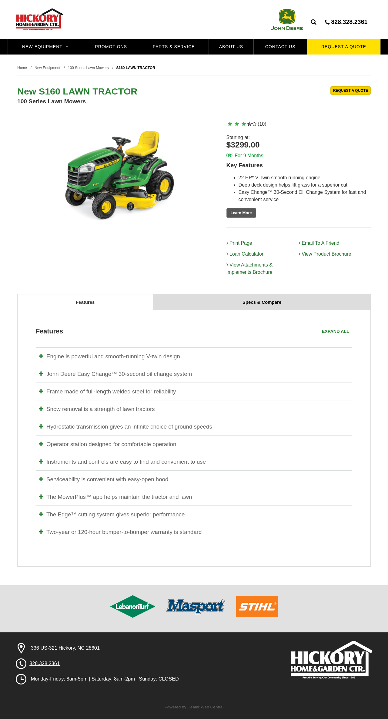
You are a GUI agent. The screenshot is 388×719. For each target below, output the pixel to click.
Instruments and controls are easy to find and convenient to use (122, 462)
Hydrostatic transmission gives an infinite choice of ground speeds (125, 426)
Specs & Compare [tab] (261, 302)
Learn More (241, 212)
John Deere (287, 19)
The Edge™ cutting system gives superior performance (112, 514)
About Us (231, 46)
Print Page (239, 243)
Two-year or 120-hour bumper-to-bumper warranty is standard (120, 532)
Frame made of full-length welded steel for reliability (107, 391)
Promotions (111, 46)
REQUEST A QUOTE (350, 90)
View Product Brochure (325, 254)
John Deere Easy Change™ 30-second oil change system (115, 374)
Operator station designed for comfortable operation (107, 444)
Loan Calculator (245, 254)
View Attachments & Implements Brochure (249, 268)
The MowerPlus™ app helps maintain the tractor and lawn (115, 497)
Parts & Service (174, 46)
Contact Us (280, 46)
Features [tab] (85, 302)
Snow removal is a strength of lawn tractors (97, 409)
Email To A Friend (319, 243)
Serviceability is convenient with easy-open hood (103, 479)
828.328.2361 (346, 22)
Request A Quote (343, 46)
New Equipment (45, 46)
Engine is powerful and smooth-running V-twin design (109, 356)
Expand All (335, 331)
